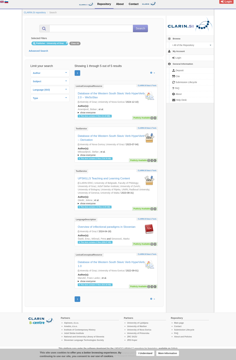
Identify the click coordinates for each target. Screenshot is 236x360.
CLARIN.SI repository (35, 12)
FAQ (176, 333)
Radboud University (139, 189)
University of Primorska (138, 333)
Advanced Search (38, 51)
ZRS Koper (132, 340)
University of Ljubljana (137, 323)
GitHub (174, 348)
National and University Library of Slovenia (84, 337)
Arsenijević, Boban (87, 109)
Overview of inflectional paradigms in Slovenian (106, 226)
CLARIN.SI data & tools (147, 85)
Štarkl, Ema (84, 238)
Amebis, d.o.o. (71, 326)
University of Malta (109, 192)
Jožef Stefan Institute (108, 186)
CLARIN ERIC (86, 183)
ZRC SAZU (132, 337)
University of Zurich (130, 186)
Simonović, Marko (120, 238)
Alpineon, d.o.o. (71, 323)
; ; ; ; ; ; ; (116, 111)
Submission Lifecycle (184, 330)
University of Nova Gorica (111, 102)
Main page (179, 323)
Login (226, 1)
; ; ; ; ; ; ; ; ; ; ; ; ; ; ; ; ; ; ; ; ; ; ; (116, 202)
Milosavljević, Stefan (88, 151)
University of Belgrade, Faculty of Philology (116, 183)
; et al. (116, 111)
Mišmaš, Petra (99, 238)
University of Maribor (137, 326)
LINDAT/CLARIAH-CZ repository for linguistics (135, 348)
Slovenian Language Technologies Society (84, 340)
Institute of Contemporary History (79, 330)
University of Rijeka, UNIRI (114, 189)
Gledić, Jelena (85, 200)
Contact (178, 326)
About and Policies (183, 337)
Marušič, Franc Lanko (89, 278)
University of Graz (88, 102)
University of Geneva (88, 192)
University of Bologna (88, 189)
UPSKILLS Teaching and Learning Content (104, 178)
